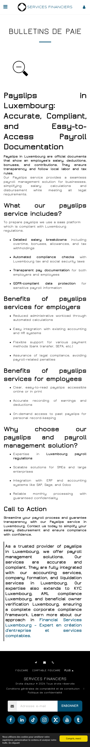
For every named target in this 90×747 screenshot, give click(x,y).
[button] (5, 7)
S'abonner (69, 706)
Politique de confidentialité (45, 692)
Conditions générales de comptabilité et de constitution (43, 688)
